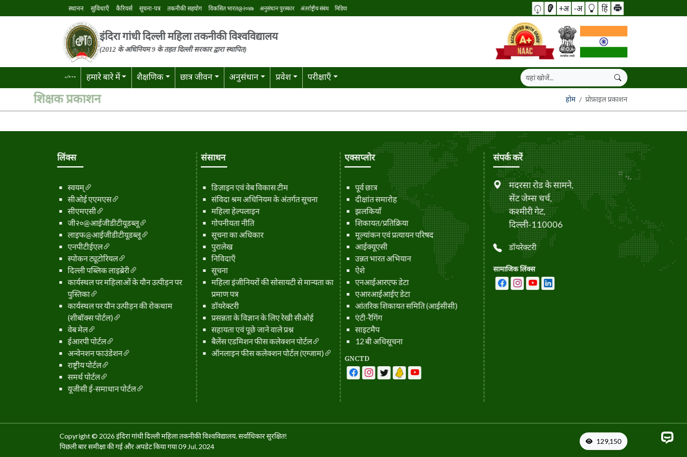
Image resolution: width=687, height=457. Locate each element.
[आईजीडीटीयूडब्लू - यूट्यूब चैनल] (368, 372)
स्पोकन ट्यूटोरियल (81, 258)
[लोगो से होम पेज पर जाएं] (247, 42)
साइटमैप (352, 329)
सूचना (204, 270)
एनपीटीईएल (73, 246)
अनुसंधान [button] (244, 76)
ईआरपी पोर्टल (75, 341)
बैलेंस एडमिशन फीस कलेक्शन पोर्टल (250, 341)
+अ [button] (569, 8)
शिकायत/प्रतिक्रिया (366, 223)
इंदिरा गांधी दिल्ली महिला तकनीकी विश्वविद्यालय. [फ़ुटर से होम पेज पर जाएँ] (176, 436)
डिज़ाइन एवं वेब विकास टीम (234, 187)
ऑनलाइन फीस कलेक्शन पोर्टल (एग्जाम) (256, 353)
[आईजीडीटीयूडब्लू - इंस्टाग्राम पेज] (532, 283)
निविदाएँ (208, 258)
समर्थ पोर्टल (72, 377)
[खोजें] (565, 77)
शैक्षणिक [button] (150, 76)
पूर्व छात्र (351, 187)
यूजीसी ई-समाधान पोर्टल (90, 388)
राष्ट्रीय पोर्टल (73, 365)
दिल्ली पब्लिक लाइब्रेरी (87, 270)
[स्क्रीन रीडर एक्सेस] (560, 8)
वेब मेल (66, 329)
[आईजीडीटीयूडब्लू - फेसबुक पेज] (337, 372)
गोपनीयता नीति (217, 223)
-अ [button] (577, 8)
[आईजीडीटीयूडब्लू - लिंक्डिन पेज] (383, 372)
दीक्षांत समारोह (361, 199)
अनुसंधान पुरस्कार (253, 7)
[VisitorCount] (605, 441)
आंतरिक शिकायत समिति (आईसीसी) (391, 306)
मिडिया (289, 8)
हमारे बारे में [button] (103, 76)
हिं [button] (594, 8)
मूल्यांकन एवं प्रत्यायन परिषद (379, 234)
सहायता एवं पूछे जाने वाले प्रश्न (237, 329)
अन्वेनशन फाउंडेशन (83, 353)
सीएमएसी (70, 211)
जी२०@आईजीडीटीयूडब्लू (91, 223)
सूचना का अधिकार (222, 234)
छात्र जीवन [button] (196, 76)
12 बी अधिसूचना (363, 341)
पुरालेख (206, 246)
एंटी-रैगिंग (353, 317)
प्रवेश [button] (283, 76)
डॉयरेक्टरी (209, 306)
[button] (552, 8)
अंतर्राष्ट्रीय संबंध (274, 8)
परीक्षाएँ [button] (319, 76)
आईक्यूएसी (356, 246)
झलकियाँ (353, 211)
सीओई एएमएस (78, 199)
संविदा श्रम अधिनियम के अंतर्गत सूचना (249, 199)
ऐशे (344, 270)
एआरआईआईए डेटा (367, 294)
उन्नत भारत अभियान (368, 258)
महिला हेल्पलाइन (220, 211)
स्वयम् (64, 187)
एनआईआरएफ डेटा (366, 282)
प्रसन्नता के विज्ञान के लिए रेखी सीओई (247, 317)
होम (571, 99)
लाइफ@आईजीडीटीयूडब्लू (92, 234)
